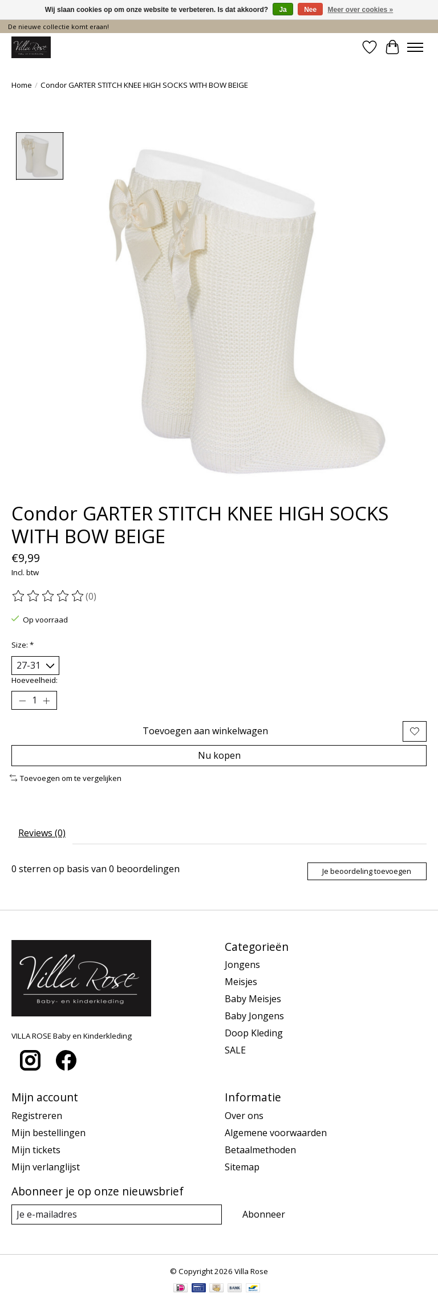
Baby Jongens (254, 1016)
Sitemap (242, 1167)
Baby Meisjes (253, 998)
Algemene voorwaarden (276, 1132)
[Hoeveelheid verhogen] (46, 700)
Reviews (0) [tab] (42, 833)
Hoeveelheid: (34, 680)
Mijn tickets (35, 1150)
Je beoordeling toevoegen (366, 871)
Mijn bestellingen (48, 1132)
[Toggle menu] (415, 47)
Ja (282, 10)
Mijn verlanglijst (45, 1167)
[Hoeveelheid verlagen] (22, 700)
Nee (310, 10)
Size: (22, 645)
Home (21, 85)
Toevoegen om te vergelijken (65, 778)
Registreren (36, 1115)
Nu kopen (219, 755)
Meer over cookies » (361, 10)
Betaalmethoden (260, 1150)
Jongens (242, 964)
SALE (235, 1050)
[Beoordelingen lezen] (48, 596)
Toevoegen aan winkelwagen (205, 731)
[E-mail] (116, 1214)
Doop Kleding (254, 1033)
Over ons (244, 1115)
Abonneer (263, 1214)
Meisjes (241, 981)
